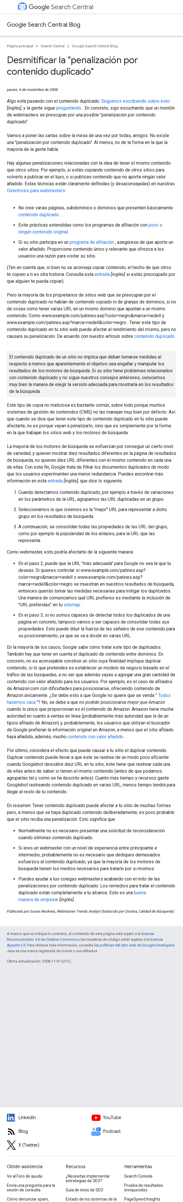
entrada (103, 274)
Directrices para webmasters (36, 190)
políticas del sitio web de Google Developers (137, 945)
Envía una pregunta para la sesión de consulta (31, 1187)
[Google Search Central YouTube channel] (134, 1117)
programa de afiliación (92, 242)
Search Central (61, 7)
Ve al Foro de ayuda (24, 1176)
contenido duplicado (39, 214)
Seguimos (112, 101)
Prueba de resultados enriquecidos (143, 1187)
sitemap (72, 604)
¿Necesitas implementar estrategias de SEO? (88, 1178)
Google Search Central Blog (43, 24)
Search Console (138, 1176)
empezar (49, 899)
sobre (154, 101)
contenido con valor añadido (95, 736)
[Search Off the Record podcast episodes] (134, 1131)
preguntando (69, 108)
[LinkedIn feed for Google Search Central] (49, 1117)
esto (165, 101)
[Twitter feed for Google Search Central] (49, 1145)
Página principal (20, 46)
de (37, 899)
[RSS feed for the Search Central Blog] (49, 1131)
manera (26, 899)
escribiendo (135, 101)
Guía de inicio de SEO (84, 1190)
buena (140, 892)
